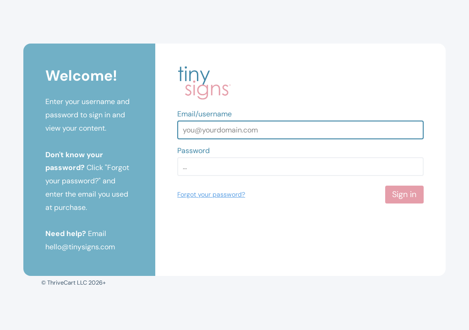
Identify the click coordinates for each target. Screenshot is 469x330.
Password (193, 150)
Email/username (204, 114)
